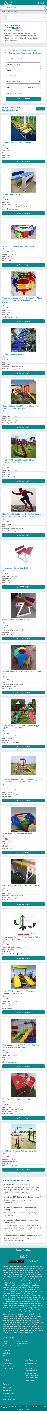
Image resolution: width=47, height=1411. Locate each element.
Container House (21, 1289)
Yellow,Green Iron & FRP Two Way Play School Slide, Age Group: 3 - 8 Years (22, 1046)
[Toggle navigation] (44, 17)
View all (40, 109)
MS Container (34, 1283)
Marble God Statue (30, 1306)
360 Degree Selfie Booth (25, 1332)
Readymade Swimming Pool (22, 1326)
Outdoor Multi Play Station (11, 1268)
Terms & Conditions (9, 1366)
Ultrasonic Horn (14, 1310)
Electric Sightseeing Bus (18, 1328)
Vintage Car (38, 1328)
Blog (4, 1348)
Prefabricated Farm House (12, 1281)
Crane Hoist (29, 1299)
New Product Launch (32, 1375)
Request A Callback (23, 1250)
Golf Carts (30, 1328)
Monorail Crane (39, 1299)
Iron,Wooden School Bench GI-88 (16, 568)
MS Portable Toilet (26, 1281)
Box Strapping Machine (32, 1272)
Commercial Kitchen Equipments (21, 1308)
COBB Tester (8, 1301)
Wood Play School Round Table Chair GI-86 (20, 246)
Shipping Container (9, 1289)
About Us (6, 1341)
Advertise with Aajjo (31, 1366)
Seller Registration (31, 1363)
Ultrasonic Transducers (22, 1312)
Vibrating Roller (38, 1268)
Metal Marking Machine (16, 1306)
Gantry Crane (20, 1299)
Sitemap (5, 1343)
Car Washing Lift (35, 1318)
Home (3, 12)
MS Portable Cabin (10, 1283)
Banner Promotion (31, 1370)
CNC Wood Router (13, 1293)
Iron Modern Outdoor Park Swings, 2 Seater (20, 1151)
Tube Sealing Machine (10, 1270)
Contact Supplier (23, 161)
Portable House (39, 1279)
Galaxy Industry (12, 12)
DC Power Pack (12, 1291)
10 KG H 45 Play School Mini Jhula (17, 834)
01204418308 (7, 1387)
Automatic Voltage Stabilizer (34, 1297)
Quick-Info (6, 1350)
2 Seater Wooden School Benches (16, 143)
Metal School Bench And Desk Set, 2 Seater (20, 885)
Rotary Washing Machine (22, 1295)
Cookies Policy (8, 1363)
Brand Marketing (30, 1373)
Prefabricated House (32, 1287)
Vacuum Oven (32, 1289)
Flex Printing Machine (26, 1293)
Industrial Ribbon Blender (26, 1270)
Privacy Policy (8, 1368)
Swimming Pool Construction (26, 1324)
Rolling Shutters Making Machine (19, 1318)
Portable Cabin (37, 1266)
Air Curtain (6, 1308)
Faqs (4, 1355)
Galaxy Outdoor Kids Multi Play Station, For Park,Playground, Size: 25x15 (20, 407)
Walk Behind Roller (26, 1268)
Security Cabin (28, 1279)
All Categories (22, 1346)
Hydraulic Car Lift (28, 1277)
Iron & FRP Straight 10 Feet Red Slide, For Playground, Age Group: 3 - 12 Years (20, 461)
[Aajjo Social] (27, 1261)
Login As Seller (30, 1380)
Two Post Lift (7, 1320)
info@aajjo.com (8, 1393)
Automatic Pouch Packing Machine (24, 1314)
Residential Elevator (16, 1277)
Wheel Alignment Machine (20, 1320)
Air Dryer (27, 1316)
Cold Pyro (13, 1332)
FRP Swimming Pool (9, 1324)
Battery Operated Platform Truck (13, 1330)
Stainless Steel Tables (17, 1272)
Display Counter (25, 1274)
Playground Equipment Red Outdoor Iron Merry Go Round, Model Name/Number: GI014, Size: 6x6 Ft (22, 300)
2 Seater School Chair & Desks (15, 354)
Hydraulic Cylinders (24, 1291)
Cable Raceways (25, 1310)
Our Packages (30, 1368)
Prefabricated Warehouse (17, 1287)
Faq (44, 12)
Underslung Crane (9, 1299)
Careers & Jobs (22, 1343)
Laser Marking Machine (24, 1266)
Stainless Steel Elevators (15, 1279)
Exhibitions (6, 1353)
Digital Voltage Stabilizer (17, 1297)
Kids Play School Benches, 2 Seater (17, 1099)
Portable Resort (38, 1281)
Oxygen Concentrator (30, 1330)
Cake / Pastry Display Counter (23, 1303)
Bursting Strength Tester (20, 1301)
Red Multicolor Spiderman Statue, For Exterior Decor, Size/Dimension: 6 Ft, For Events (21, 515)
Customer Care (8, 1346)
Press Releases (22, 1341)
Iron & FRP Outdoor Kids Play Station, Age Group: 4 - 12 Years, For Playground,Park (23, 781)
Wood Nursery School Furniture (15, 620)
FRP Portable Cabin (23, 1283)
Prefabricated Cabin (9, 1285)
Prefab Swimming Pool (36, 1322)
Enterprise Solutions (31, 1378)
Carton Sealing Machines (11, 1274)
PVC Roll (40, 1306)
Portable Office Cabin (23, 1285)
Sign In (41, 3)
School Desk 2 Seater (11, 194)
